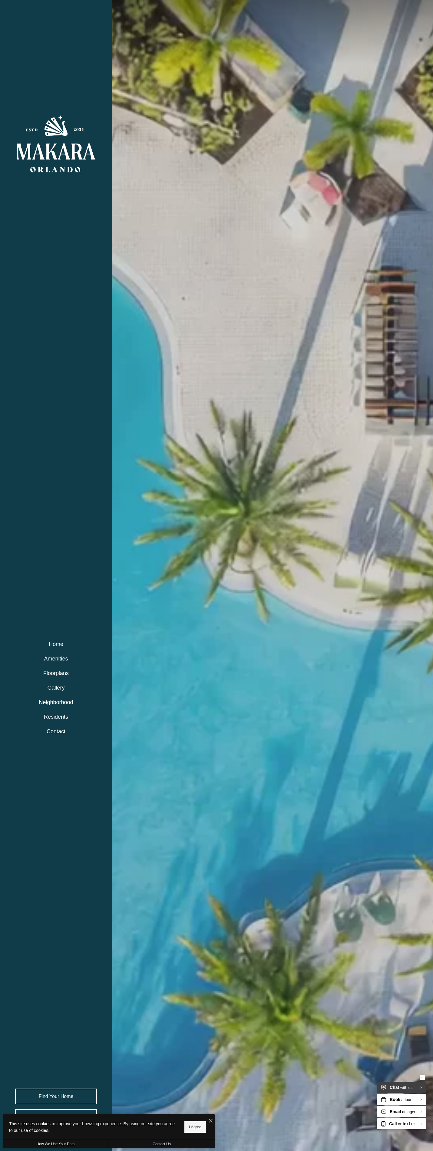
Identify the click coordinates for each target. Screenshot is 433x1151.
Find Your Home (56, 1096)
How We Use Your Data (56, 1144)
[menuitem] (56, 644)
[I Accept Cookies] (211, 1121)
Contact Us (161, 1144)
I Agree (195, 1127)
